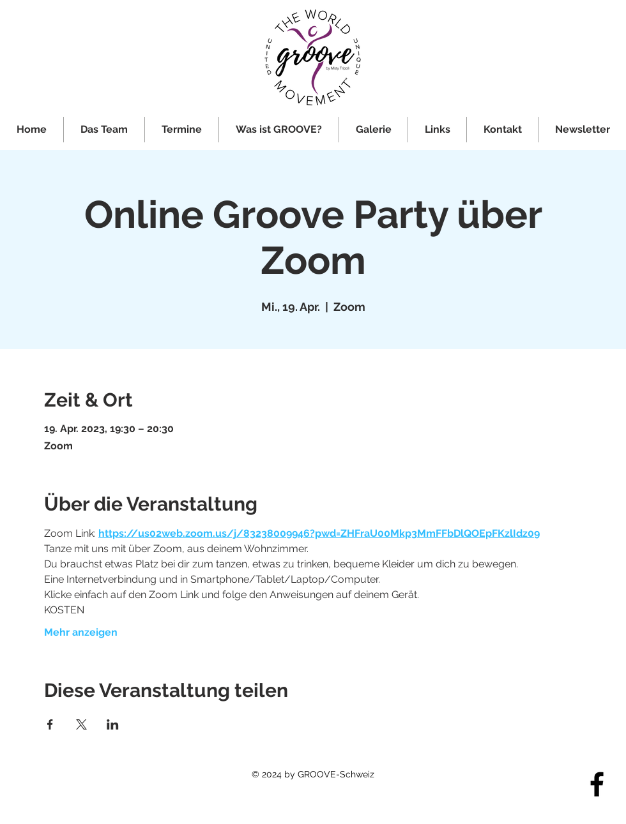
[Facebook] (597, 784)
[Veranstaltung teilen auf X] (81, 724)
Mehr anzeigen (81, 632)
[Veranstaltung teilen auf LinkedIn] (113, 724)
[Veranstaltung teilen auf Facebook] (50, 724)
